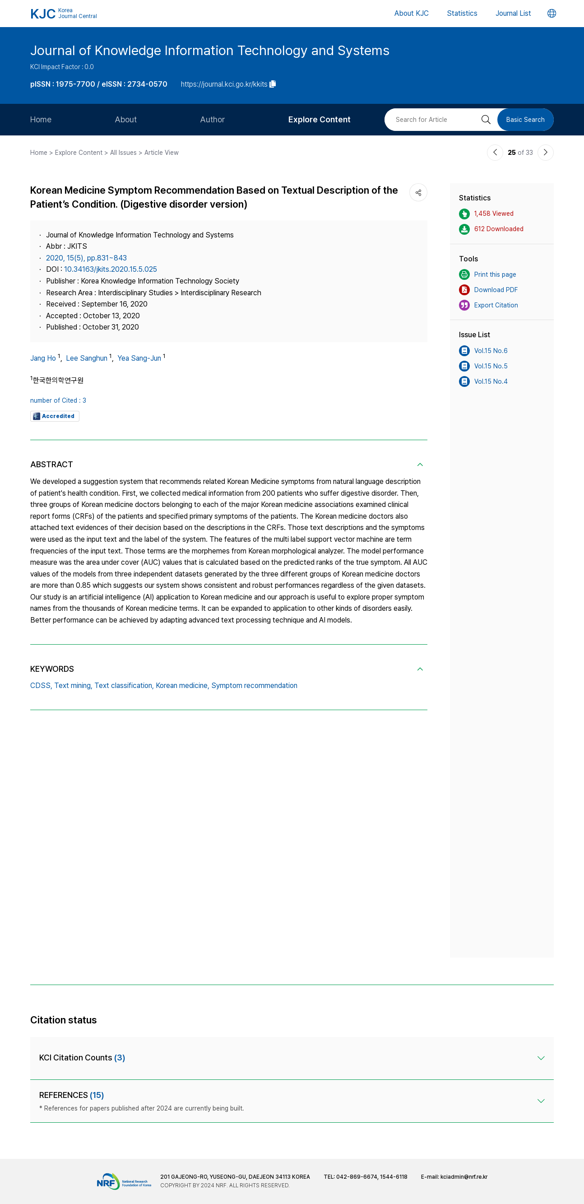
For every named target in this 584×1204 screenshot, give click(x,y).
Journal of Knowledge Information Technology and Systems (209, 50)
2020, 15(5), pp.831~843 (86, 258)
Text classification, (124, 685)
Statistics (462, 13)
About (126, 119)
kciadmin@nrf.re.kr (463, 1177)
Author (212, 119)
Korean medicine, (182, 685)
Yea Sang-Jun (139, 358)
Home (40, 119)
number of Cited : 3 (58, 400)
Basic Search (525, 119)
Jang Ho (43, 358)
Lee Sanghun (86, 358)
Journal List (513, 13)
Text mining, (73, 685)
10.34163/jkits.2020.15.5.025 (110, 269)
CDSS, (41, 685)
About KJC (411, 13)
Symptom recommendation (254, 685)
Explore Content (319, 119)
